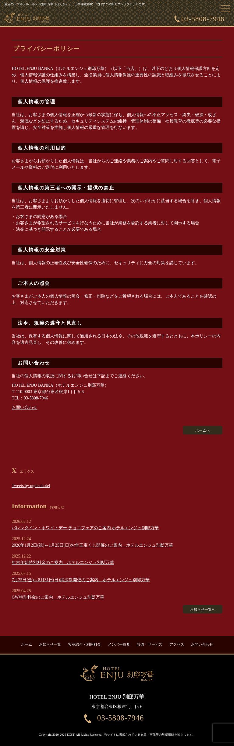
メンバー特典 (119, 644)
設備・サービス (149, 644)
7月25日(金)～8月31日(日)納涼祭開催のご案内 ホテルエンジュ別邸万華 (81, 580)
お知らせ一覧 (50, 644)
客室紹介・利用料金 (84, 644)
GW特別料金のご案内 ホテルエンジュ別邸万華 (58, 597)
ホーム (26, 644)
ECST (71, 734)
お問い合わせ (24, 407)
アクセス (176, 644)
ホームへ (202, 430)
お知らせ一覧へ (202, 609)
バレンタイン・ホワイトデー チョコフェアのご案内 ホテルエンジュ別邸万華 (85, 528)
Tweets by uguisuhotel (31, 485)
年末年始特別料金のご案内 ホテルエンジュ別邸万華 (63, 562)
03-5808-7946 (202, 19)
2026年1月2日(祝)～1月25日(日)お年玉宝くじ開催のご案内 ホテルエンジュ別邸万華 (92, 545)
